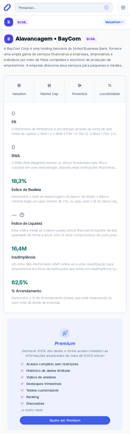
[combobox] (64, 7)
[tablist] (65, 89)
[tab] (19, 89)
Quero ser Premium (65, 420)
